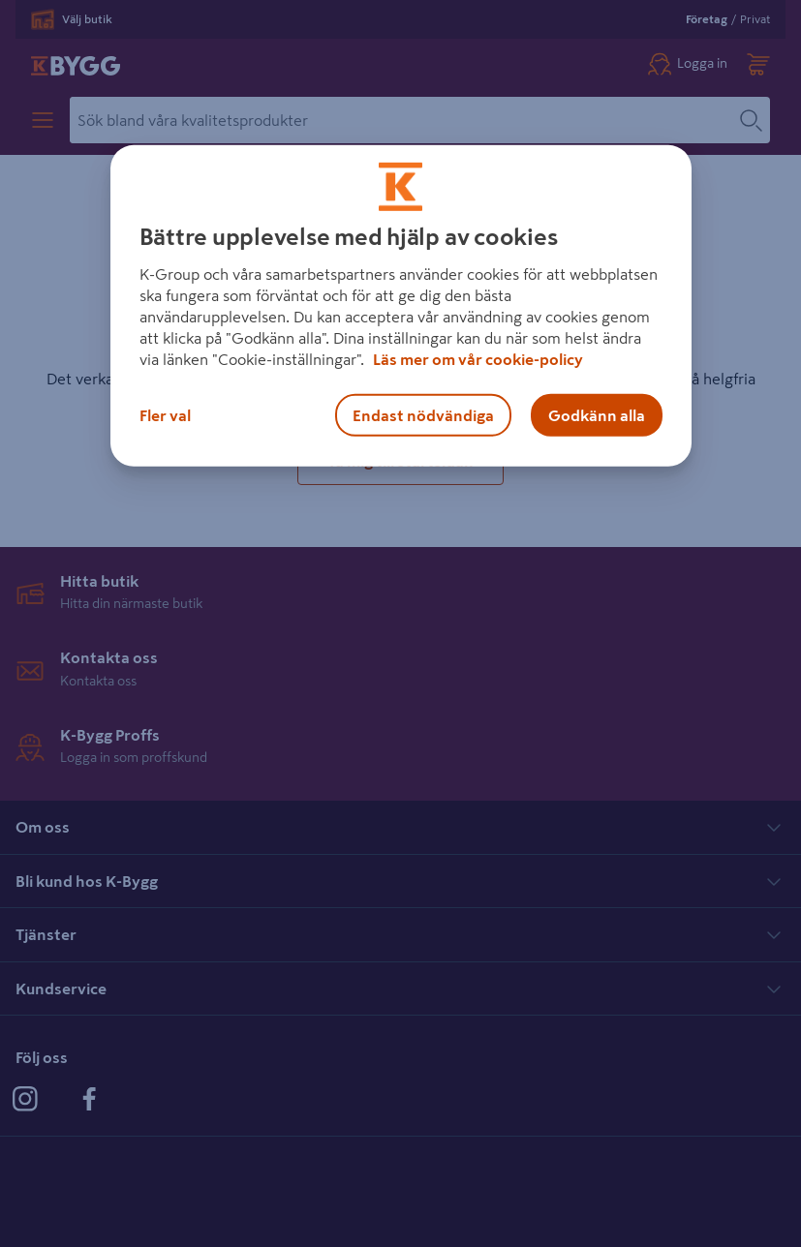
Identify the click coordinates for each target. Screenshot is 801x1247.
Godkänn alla (596, 415)
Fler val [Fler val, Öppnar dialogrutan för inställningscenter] (165, 415)
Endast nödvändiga (423, 415)
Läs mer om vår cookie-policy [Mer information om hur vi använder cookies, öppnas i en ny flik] (478, 359)
